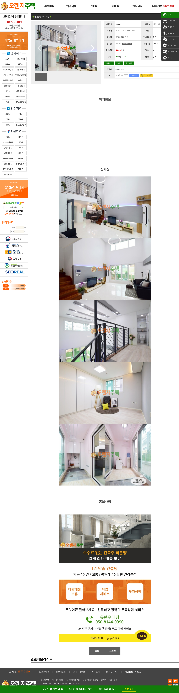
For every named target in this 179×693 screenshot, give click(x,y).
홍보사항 (129, 63)
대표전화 (163, 6)
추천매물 (49, 6)
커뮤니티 (137, 6)
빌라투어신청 (79, 672)
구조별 (93, 6)
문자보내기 (169, 39)
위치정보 (108, 63)
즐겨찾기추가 (169, 45)
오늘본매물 (169, 21)
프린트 (112, 650)
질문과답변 (61, 672)
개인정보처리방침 (133, 672)
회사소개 (95, 672)
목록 (97, 650)
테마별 (115, 6)
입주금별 (71, 6)
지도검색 (168, 27)
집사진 (118, 63)
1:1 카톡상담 (169, 51)
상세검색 (168, 33)
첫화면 (167, 58)
